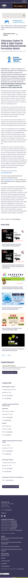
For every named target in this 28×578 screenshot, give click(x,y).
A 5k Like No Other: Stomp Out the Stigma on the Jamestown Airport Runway (13, 349)
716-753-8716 (7, 435)
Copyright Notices (5, 566)
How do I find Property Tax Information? (10, 546)
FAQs (3, 536)
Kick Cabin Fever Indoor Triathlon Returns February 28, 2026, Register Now (12, 308)
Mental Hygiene (9, 25)
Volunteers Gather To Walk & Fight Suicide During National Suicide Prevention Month (14, 27)
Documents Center (5, 560)
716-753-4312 (14, 524)
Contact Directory (7, 362)
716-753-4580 (13, 527)
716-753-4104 (9, 395)
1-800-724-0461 (10, 480)
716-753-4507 (9, 468)
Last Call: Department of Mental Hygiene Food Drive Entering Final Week (12, 328)
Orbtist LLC (21, 568)
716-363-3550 (9, 432)
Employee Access (5, 555)
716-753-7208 (7, 471)
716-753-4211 (13, 522)
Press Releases (16, 219)
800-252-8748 (18, 530)
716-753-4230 (7, 398)
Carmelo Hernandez (9, 366)
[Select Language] (4, 574)
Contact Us (3, 512)
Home (2, 25)
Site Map (3, 558)
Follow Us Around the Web (10, 486)
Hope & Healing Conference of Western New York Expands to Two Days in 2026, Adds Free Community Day (13, 266)
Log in (24, 1)
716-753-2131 (14, 525)
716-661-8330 (9, 417)
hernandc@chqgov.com (9, 372)
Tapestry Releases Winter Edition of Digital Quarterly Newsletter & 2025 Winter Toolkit (12, 287)
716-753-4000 (8, 509)
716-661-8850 (9, 451)
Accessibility (4, 563)
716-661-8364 (7, 420)
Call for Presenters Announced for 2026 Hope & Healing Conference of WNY (11, 245)
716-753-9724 (7, 454)
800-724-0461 (12, 528)
